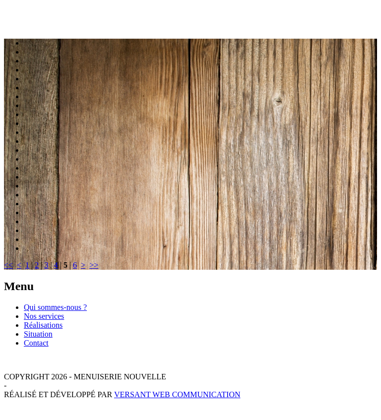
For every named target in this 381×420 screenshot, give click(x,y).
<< (8, 265)
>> (93, 265)
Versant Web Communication (177, 394)
